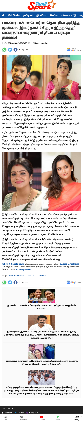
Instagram (32, 413)
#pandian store (16, 275)
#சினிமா (45, 43)
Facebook (7, 413)
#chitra (30, 275)
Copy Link (24, 49)
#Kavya (42, 275)
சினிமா (53, 15)
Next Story (76, 418)
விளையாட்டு (68, 15)
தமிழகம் (28, 15)
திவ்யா (36, 43)
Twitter (19, 413)
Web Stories (14, 15)
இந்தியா (41, 15)
